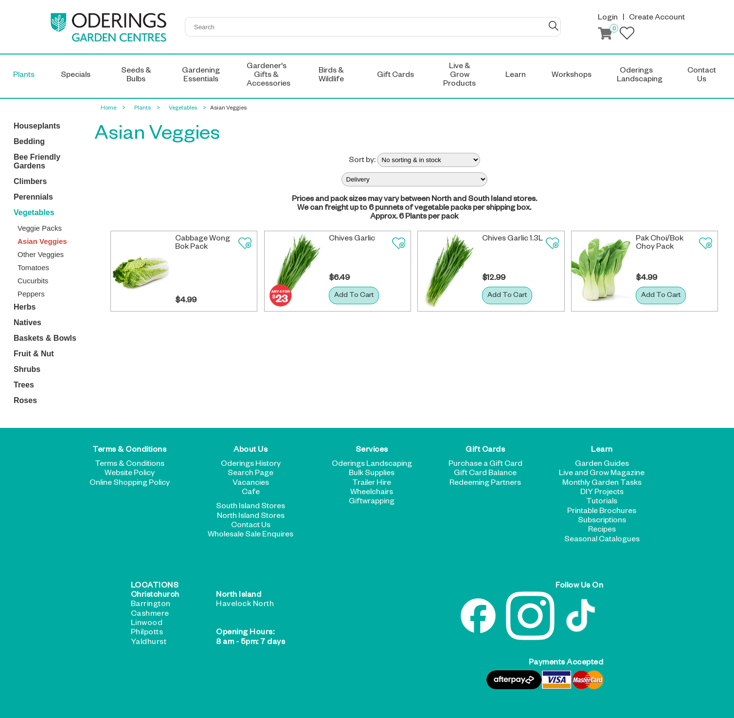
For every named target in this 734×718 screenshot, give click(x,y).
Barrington (151, 605)
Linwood (147, 624)
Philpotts (147, 633)
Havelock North (245, 605)
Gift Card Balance (485, 474)
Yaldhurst (149, 643)
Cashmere (150, 614)
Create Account (657, 18)
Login (608, 18)
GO (553, 26)
